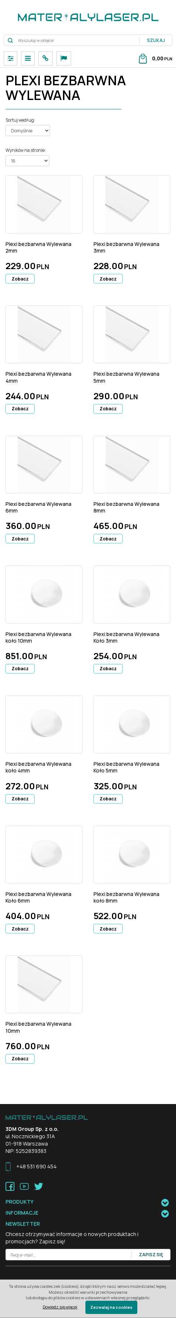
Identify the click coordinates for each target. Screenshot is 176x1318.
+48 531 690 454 (36, 1166)
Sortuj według (20, 120)
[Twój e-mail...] (69, 1255)
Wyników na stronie (26, 150)
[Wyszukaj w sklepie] (72, 40)
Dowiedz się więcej (60, 1307)
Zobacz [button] (20, 279)
